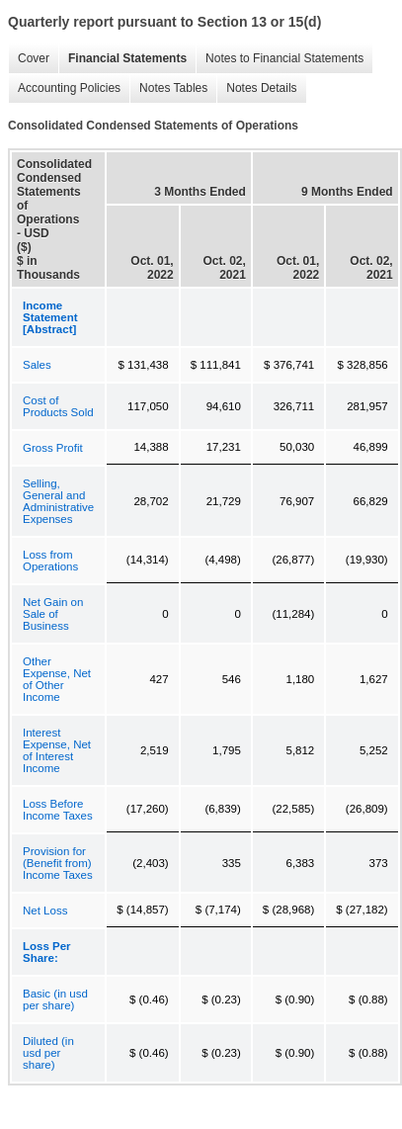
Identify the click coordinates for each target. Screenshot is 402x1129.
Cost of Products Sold (58, 406)
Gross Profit (53, 448)
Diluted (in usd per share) (48, 1053)
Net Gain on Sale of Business (53, 614)
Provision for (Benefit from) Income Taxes (58, 863)
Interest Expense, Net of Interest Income (57, 750)
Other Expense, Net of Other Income (57, 679)
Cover (28, 58)
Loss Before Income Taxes (58, 810)
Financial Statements (122, 58)
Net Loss (45, 910)
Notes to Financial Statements (279, 58)
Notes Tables (168, 88)
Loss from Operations (50, 560)
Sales (37, 365)
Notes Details (256, 88)
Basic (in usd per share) (55, 999)
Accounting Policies (64, 88)
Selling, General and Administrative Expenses (58, 501)
